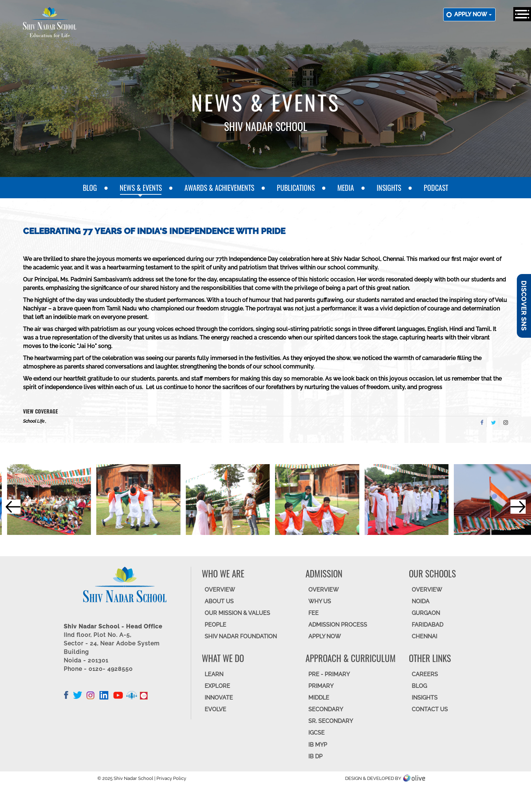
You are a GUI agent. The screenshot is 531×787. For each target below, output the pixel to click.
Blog (90, 187)
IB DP (315, 756)
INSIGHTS (425, 697)
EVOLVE (215, 709)
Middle (318, 697)
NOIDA (420, 601)
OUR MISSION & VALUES (237, 613)
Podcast (436, 187)
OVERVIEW (220, 589)
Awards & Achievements (219, 187)
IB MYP (317, 744)
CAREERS (425, 674)
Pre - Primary (329, 674)
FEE (313, 613)
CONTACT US (430, 709)
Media (345, 187)
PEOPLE (215, 624)
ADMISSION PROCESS (337, 624)
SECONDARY (325, 709)
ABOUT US (219, 601)
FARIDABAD (427, 624)
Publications (296, 187)
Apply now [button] (473, 14)
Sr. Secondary (330, 721)
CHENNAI (424, 636)
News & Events (141, 187)
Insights (389, 187)
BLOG (419, 686)
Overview (427, 589)
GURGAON (426, 613)
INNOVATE (219, 697)
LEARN (214, 674)
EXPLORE (217, 686)
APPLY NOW (324, 636)
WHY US (319, 601)
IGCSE (316, 732)
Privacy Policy (171, 778)
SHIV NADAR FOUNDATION (241, 636)
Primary (320, 686)
